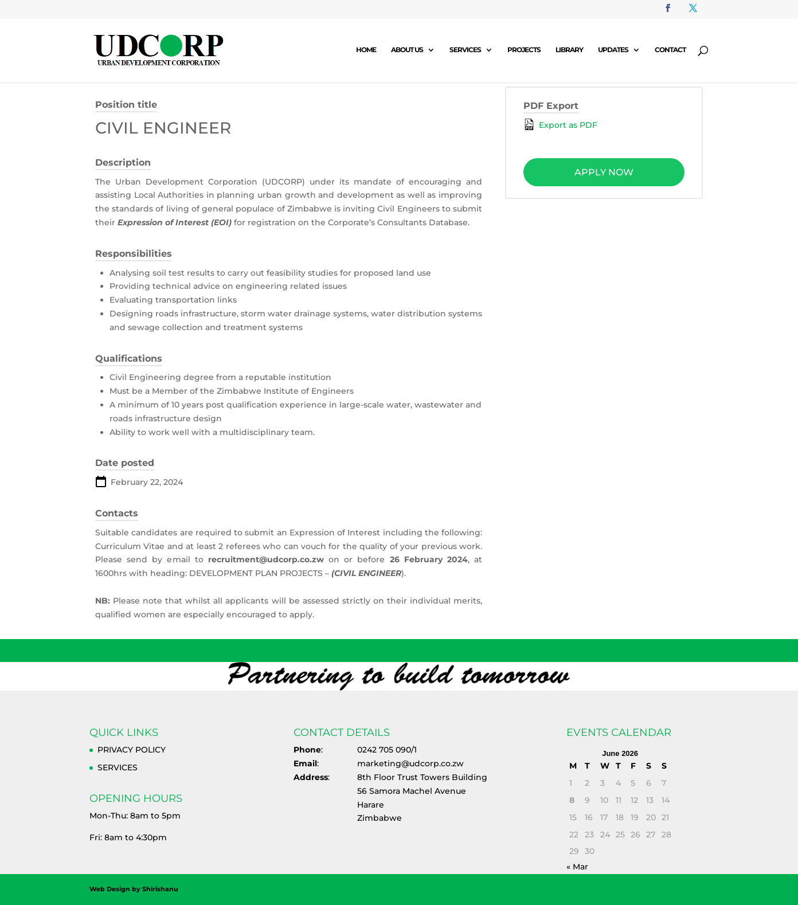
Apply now (603, 172)
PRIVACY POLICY (131, 750)
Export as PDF (560, 124)
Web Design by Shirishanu (133, 889)
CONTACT (670, 50)
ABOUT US (407, 50)
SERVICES (465, 50)
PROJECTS (524, 50)
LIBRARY (569, 50)
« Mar (577, 866)
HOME (366, 50)
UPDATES (613, 50)
